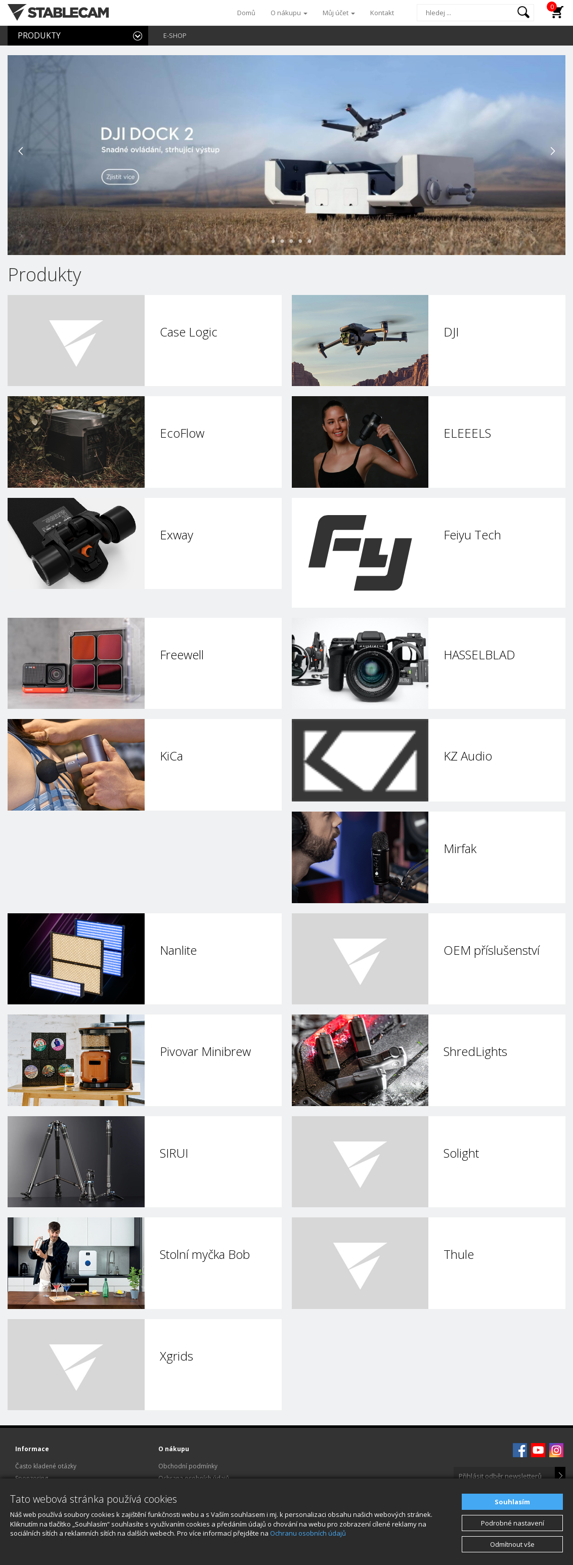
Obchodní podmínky (187, 1466)
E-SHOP (175, 35)
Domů (246, 12)
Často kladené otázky (45, 1466)
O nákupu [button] (289, 12)
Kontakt (382, 12)
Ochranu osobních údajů (308, 1533)
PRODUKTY (39, 35)
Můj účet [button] (339, 12)
